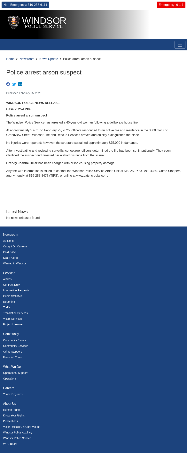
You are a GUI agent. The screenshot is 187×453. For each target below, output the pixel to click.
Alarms (7, 279)
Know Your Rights (14, 415)
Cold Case (9, 252)
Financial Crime (12, 357)
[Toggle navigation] (180, 45)
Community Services (15, 345)
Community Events (14, 340)
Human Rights (11, 409)
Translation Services (15, 313)
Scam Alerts (10, 257)
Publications (10, 421)
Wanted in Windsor (14, 263)
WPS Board (10, 443)
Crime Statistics (12, 296)
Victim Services (12, 318)
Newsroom (26, 59)
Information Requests (16, 290)
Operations (9, 378)
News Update (48, 59)
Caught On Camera (15, 246)
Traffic (7, 307)
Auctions (8, 240)
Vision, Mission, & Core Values (21, 426)
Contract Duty (11, 284)
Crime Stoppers (12, 351)
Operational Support (15, 372)
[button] (175, 16)
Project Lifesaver (13, 324)
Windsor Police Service (17, 438)
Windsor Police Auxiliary (17, 432)
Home (10, 59)
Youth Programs (13, 394)
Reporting (9, 301)
